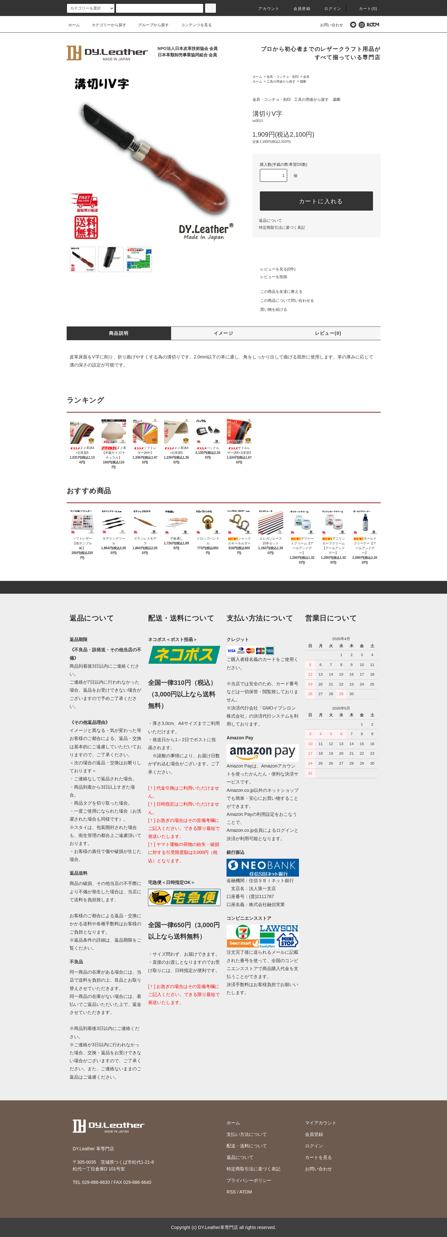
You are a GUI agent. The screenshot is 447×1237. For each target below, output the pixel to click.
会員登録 (298, 8)
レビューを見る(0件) (274, 269)
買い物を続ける (269, 309)
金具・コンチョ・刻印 (283, 76)
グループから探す (149, 25)
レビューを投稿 (269, 277)
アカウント (265, 8)
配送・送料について (247, 1145)
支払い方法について (247, 1134)
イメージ (224, 333)
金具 (306, 76)
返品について (270, 220)
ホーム (74, 25)
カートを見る (318, 1157)
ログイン (329, 8)
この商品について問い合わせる (283, 300)
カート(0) (364, 8)
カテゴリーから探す (105, 25)
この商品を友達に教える (277, 291)
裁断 (303, 81)
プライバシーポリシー (249, 1180)
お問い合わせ (327, 25)
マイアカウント (320, 1122)
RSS (231, 1191)
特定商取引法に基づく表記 (282, 227)
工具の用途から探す (281, 81)
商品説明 (119, 333)
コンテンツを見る (192, 25)
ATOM (245, 1191)
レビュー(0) (328, 333)
